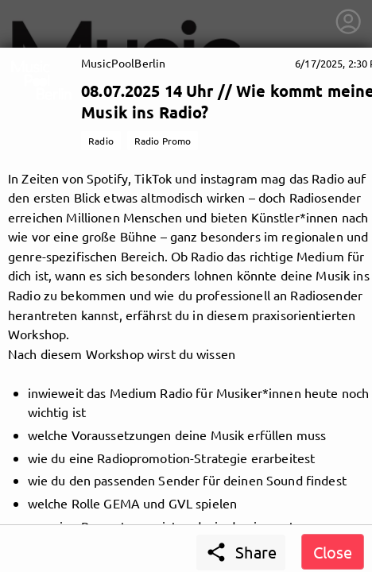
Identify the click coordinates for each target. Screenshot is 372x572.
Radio (101, 140)
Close (332, 552)
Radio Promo (163, 140)
